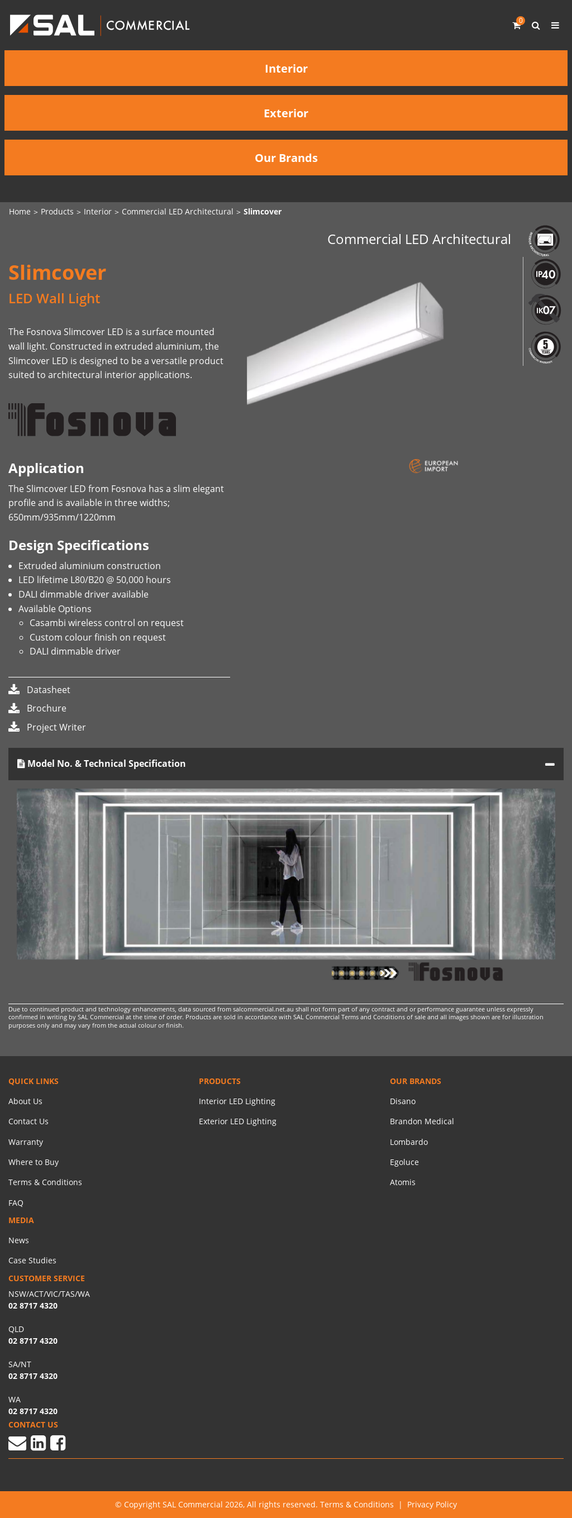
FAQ (15, 1202)
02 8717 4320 (33, 1411)
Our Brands (286, 157)
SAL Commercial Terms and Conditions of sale (360, 1017)
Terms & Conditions (45, 1182)
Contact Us (28, 1121)
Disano (403, 1101)
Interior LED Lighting (237, 1101)
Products (57, 212)
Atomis (403, 1182)
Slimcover (263, 212)
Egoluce (404, 1162)
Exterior (286, 113)
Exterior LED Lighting (238, 1121)
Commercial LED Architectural (177, 212)
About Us (25, 1101)
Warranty (25, 1142)
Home (20, 212)
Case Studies (32, 1260)
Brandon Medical (422, 1121)
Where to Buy (33, 1162)
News (18, 1240)
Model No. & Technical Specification (101, 763)
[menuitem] (95, 1101)
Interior (286, 68)
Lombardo (409, 1142)
